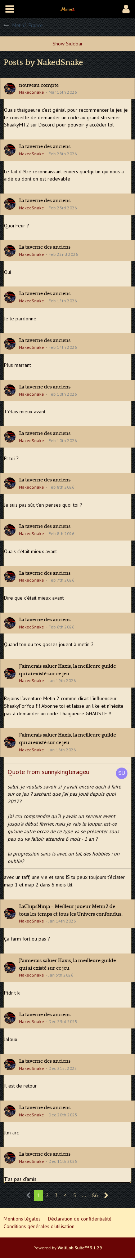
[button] (10, 9)
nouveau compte (39, 85)
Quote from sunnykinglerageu (48, 772)
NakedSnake (31, 92)
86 (95, 1195)
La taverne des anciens (45, 147)
